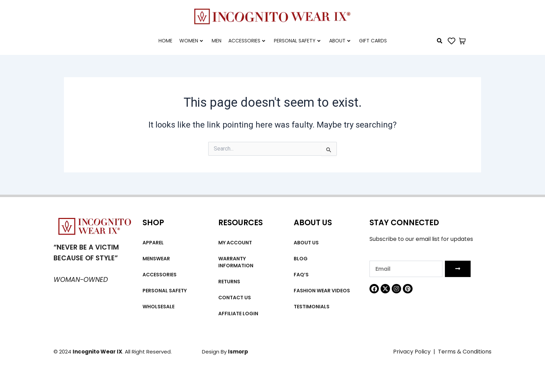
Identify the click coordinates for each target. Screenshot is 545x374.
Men (216, 40)
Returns (229, 281)
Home (165, 40)
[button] (439, 41)
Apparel (153, 242)
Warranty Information (235, 262)
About (339, 40)
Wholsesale (158, 306)
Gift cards (373, 40)
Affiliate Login (238, 313)
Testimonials (312, 306)
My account (235, 242)
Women (191, 40)
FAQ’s (301, 274)
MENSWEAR (156, 258)
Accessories (246, 40)
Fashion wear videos (322, 290)
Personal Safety (297, 40)
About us (306, 242)
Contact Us (234, 297)
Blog (301, 258)
